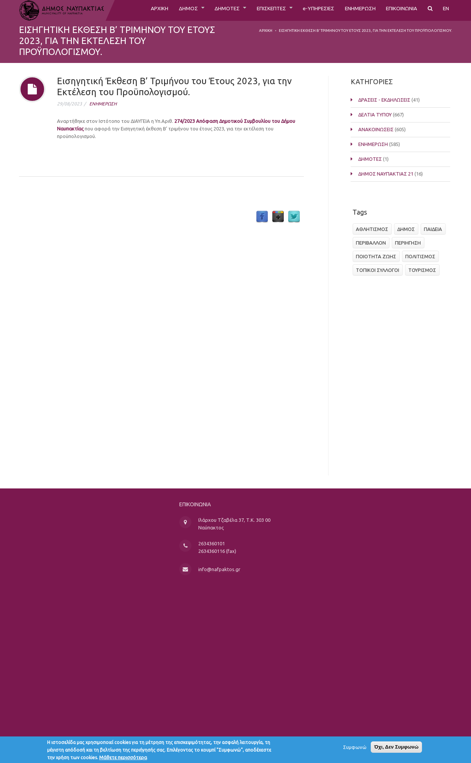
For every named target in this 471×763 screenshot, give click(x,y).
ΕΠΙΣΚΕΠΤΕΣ (251, 10)
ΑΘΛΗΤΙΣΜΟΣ (374, 229)
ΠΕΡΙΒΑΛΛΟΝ (373, 242)
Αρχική (265, 30)
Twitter (294, 217)
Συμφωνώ (355, 748)
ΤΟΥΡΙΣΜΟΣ (424, 270)
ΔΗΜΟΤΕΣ (202, 10)
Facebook (262, 217)
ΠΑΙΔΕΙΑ (435, 229)
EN (445, 10)
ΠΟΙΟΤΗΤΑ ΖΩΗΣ (378, 256)
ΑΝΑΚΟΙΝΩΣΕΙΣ (387, 129)
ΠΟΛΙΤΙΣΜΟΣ (423, 256)
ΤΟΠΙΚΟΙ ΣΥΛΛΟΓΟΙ (379, 270)
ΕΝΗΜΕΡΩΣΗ (350, 10)
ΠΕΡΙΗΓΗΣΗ (410, 242)
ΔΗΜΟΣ (160, 10)
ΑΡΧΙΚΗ (128, 10)
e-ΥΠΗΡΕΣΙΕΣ (303, 10)
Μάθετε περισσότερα (123, 758)
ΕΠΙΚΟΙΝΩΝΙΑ (397, 10)
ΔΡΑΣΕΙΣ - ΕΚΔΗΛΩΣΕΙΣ (395, 99)
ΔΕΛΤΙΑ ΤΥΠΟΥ (386, 114)
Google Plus (278, 217)
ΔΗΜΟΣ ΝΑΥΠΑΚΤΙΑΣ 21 (396, 173)
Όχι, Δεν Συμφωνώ (396, 748)
